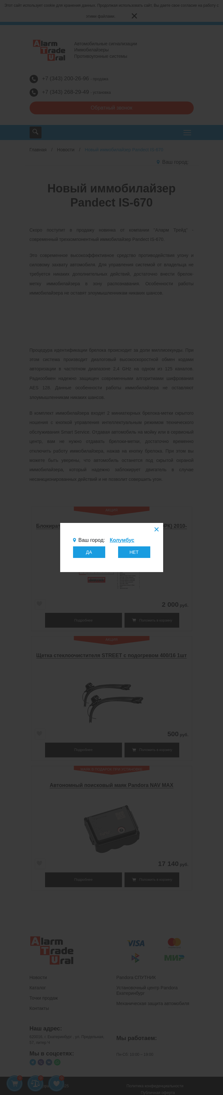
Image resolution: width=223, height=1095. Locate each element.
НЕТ (134, 552)
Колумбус (122, 540)
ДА (89, 552)
